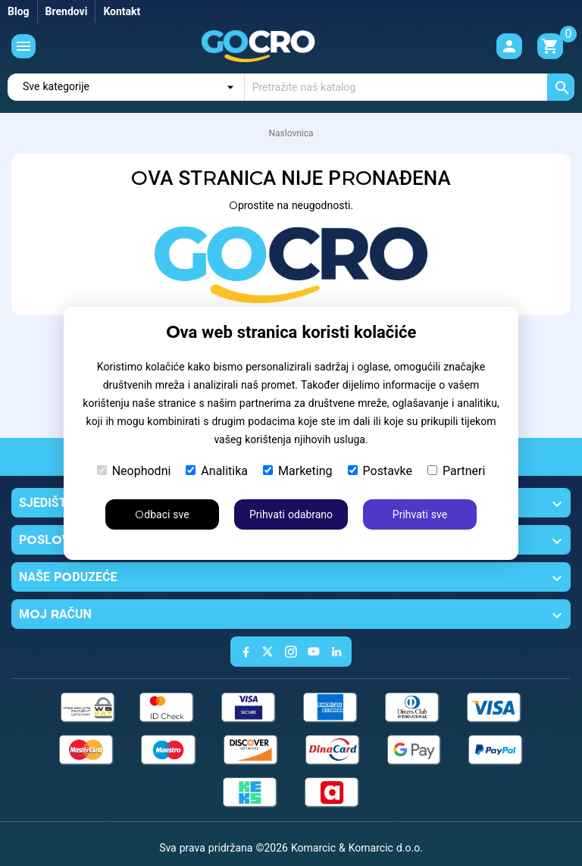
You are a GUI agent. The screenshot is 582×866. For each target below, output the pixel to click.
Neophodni (134, 471)
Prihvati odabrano (291, 514)
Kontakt (121, 11)
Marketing (297, 471)
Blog (19, 11)
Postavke (380, 471)
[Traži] (409, 87)
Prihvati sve (420, 514)
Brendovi (66, 11)
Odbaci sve (162, 514)
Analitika (217, 471)
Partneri (456, 471)
